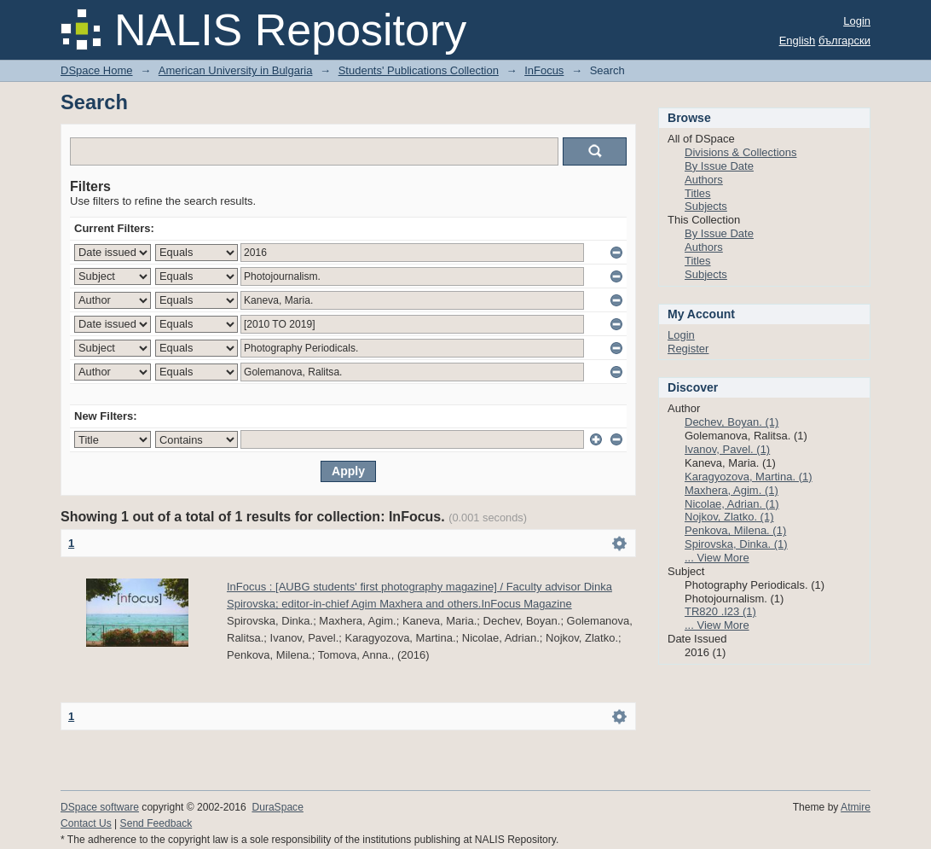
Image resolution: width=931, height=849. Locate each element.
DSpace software (100, 807)
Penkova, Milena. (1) (735, 530)
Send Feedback (156, 823)
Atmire (855, 807)
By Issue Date (719, 166)
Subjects (706, 206)
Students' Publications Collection (418, 70)
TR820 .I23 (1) (720, 611)
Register (688, 348)
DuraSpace (277, 807)
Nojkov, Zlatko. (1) (729, 516)
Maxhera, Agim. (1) (731, 490)
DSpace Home (97, 70)
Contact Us (86, 823)
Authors (704, 179)
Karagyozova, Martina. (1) (748, 476)
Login (856, 21)
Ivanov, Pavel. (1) (727, 449)
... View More (717, 557)
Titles (698, 193)
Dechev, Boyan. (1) (731, 422)
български (844, 40)
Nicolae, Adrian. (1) (732, 503)
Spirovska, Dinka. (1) (736, 544)
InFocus (544, 70)
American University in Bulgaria (236, 70)
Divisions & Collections (741, 152)
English (797, 40)
